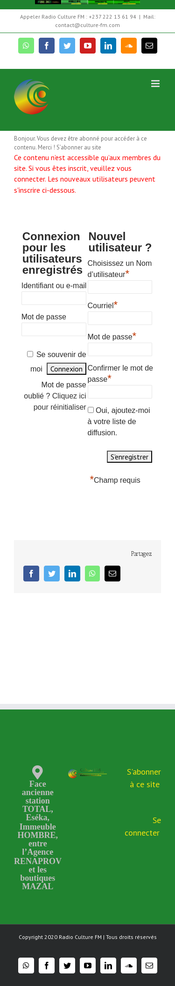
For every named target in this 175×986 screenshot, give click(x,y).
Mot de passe (43, 317)
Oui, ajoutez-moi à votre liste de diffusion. (119, 421)
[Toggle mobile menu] (156, 83)
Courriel (103, 304)
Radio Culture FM (80, 936)
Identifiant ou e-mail (54, 286)
